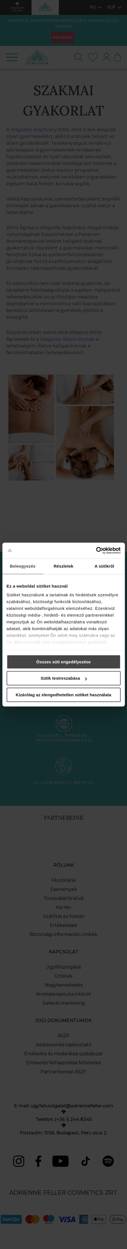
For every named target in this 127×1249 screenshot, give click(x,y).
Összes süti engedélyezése (63, 661)
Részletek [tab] (63, 566)
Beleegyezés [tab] (22, 566)
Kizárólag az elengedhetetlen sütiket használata (63, 694)
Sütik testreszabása (64, 678)
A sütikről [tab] (104, 566)
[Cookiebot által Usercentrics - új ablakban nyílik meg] (96, 550)
